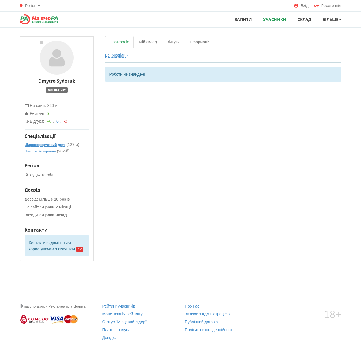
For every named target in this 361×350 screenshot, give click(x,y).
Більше (332, 19)
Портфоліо (119, 42)
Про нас (192, 306)
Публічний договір (201, 322)
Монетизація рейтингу (122, 314)
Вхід (301, 5)
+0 (49, 121)
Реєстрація (327, 5)
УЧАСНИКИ (274, 19)
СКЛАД (304, 19)
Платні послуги (116, 329)
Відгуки (173, 42)
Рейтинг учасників (118, 306)
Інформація (199, 42)
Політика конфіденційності (209, 329)
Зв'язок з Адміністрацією (207, 314)
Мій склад (148, 42)
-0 (65, 121)
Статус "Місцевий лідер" (124, 322)
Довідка (109, 337)
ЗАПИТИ (243, 19)
